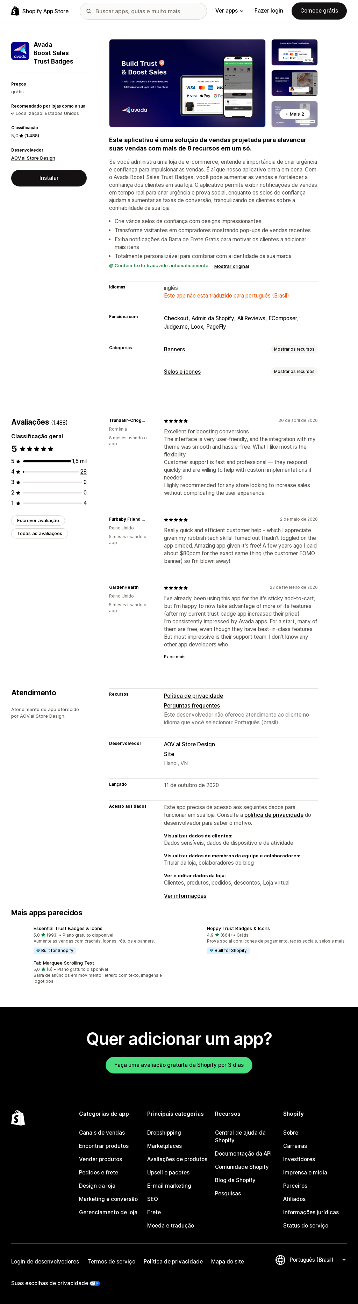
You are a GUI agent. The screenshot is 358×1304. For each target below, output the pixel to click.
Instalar (49, 178)
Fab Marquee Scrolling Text (64, 963)
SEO (152, 1199)
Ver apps (229, 10)
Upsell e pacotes (168, 1172)
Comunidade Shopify (242, 1167)
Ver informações (185, 896)
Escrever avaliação (38, 520)
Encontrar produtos (104, 1146)
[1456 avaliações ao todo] (79, 461)
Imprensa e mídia (305, 1172)
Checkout (176, 318)
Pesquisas (228, 1193)
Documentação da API (243, 1153)
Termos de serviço (111, 1261)
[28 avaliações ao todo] (83, 471)
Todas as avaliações (39, 533)
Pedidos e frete (98, 1172)
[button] (92, 940)
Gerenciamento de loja (108, 1212)
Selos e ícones (182, 371)
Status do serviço (305, 1225)
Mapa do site (227, 1261)
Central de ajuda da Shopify (240, 1136)
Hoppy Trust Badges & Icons (238, 928)
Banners (174, 349)
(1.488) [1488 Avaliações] (31, 135)
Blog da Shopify (235, 1180)
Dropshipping (164, 1132)
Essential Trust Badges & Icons (68, 928)
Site (169, 754)
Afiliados (294, 1199)
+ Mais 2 (294, 114)
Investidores (299, 1159)
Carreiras (295, 1146)
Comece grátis (319, 10)
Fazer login (269, 10)
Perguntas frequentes (192, 705)
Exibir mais (175, 656)
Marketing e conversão (108, 1199)
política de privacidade (273, 815)
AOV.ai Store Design (33, 158)
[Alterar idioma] (317, 1259)
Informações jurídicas (311, 1212)
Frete (154, 1212)
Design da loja (97, 1185)
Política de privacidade (193, 696)
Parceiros (295, 1185)
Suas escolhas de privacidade (49, 1283)
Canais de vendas (102, 1132)
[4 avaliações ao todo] (85, 503)
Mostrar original (231, 266)
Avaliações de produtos (177, 1159)
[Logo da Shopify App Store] (40, 11)
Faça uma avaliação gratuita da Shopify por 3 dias (179, 1065)
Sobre (290, 1132)
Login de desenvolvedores (45, 1261)
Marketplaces (164, 1146)
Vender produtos (100, 1159)
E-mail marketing (169, 1185)
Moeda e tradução (170, 1225)
